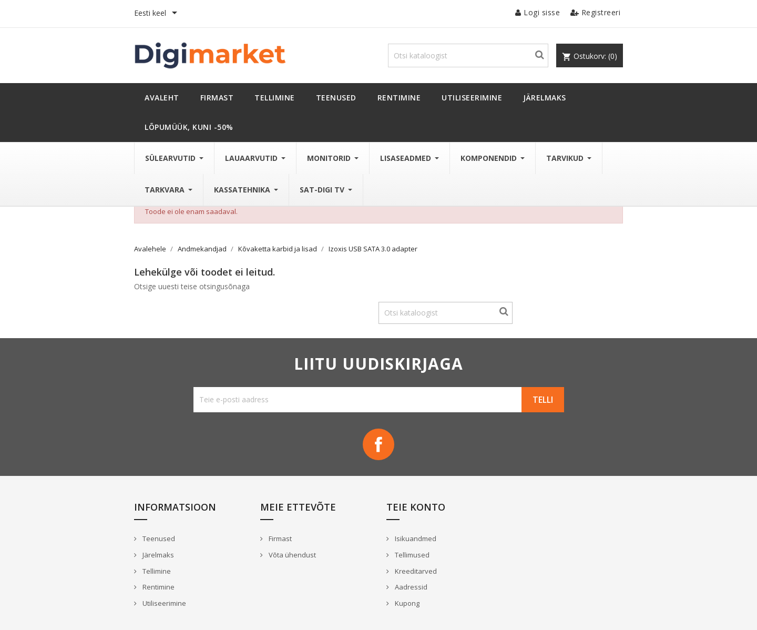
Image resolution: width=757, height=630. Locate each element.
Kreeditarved (415, 571)
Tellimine (156, 571)
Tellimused (411, 555)
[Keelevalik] (157, 13)
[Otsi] (468, 55)
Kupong (406, 603)
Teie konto (415, 507)
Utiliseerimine (163, 603)
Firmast (279, 538)
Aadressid (410, 587)
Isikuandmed (414, 538)
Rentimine (158, 587)
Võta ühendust (291, 555)
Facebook (378, 444)
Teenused (158, 538)
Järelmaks (157, 555)
